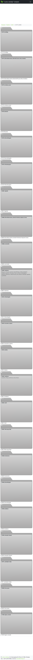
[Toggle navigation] (30, 2)
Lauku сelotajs (5, 657)
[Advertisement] (16, 14)
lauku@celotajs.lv (20, 658)
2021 (12, 25)
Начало (3, 25)
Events (8, 25)
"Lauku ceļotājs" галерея (10, 2)
